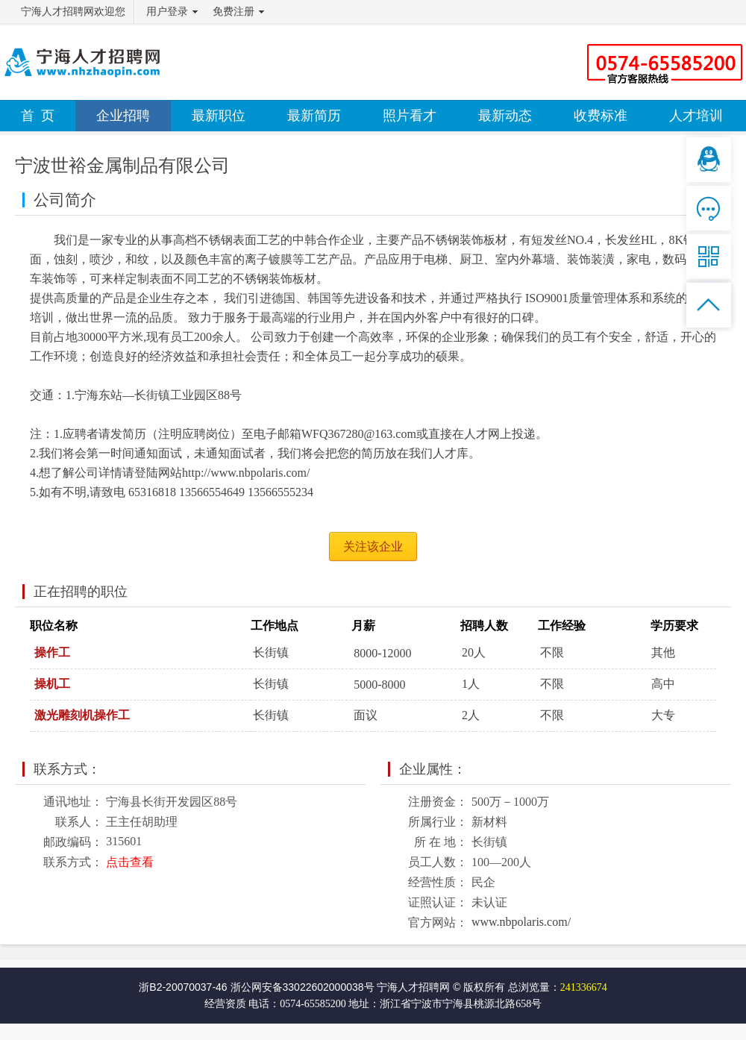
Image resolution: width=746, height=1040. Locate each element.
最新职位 (218, 115)
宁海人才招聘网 (413, 987)
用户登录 (167, 11)
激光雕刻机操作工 (82, 715)
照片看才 (409, 115)
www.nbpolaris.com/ (521, 921)
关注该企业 (373, 546)
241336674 (583, 987)
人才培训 (696, 115)
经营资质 (225, 1003)
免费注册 (233, 11)
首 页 (37, 115)
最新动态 (505, 115)
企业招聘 (123, 115)
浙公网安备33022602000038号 (302, 987)
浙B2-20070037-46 (183, 987)
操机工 (52, 683)
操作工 (52, 652)
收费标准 (600, 115)
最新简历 (314, 115)
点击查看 (130, 862)
